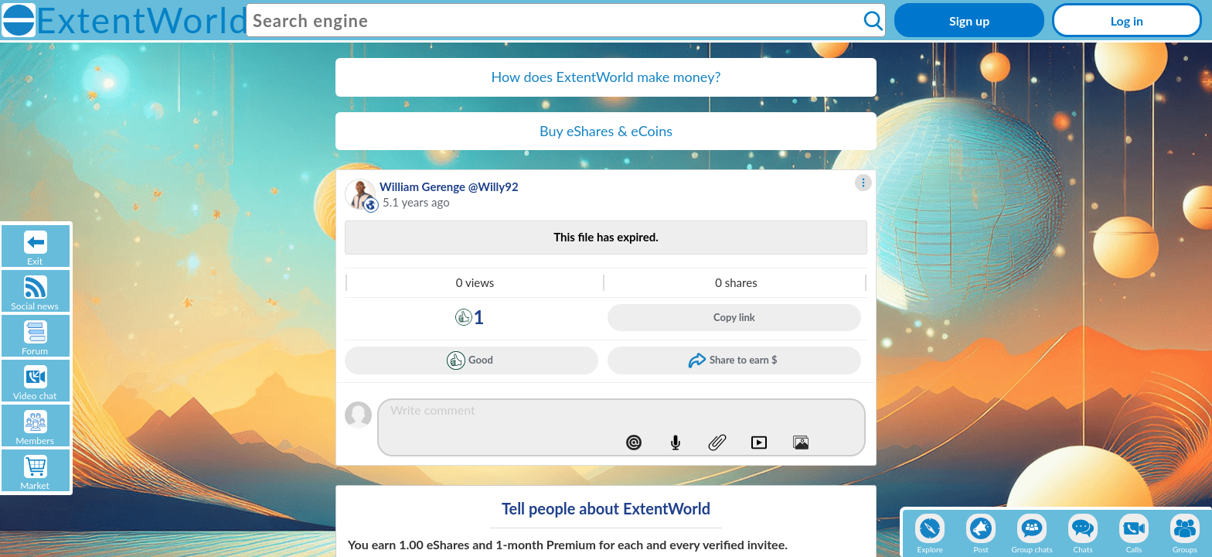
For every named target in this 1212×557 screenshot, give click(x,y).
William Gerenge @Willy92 (449, 186)
